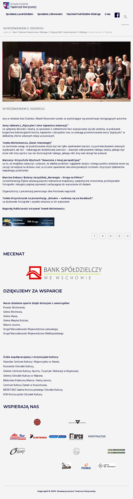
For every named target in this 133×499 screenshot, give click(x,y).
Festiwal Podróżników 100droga (33, 32)
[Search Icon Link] (125, 18)
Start (14, 32)
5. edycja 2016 (55, 32)
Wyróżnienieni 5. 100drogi (75, 32)
